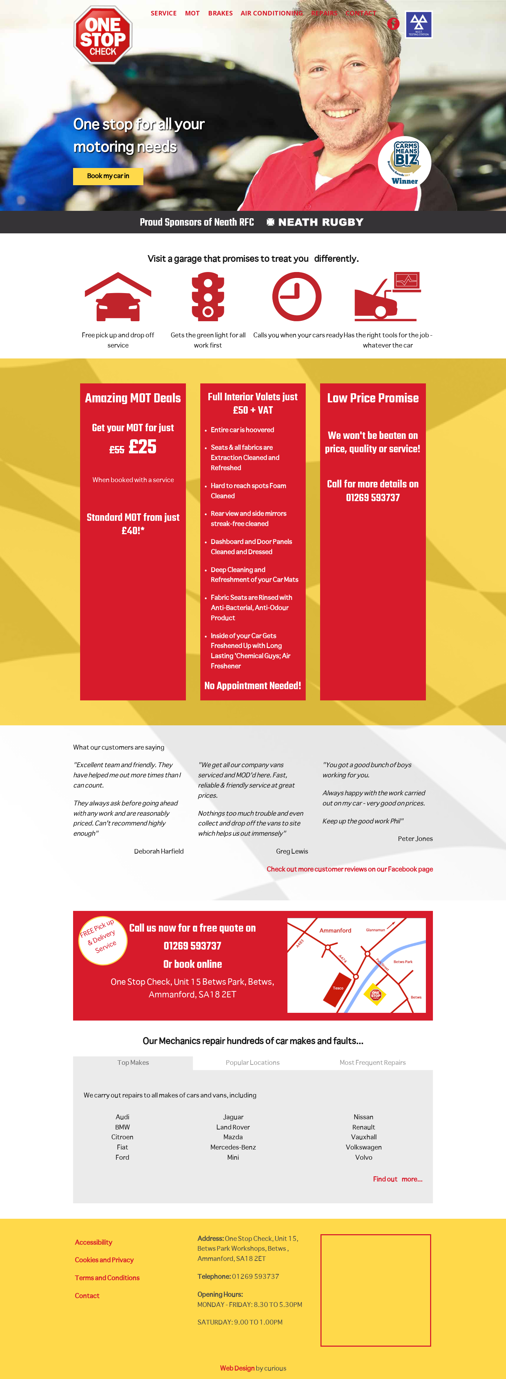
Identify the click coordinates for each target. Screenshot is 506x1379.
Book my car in (108, 176)
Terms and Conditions (107, 1278)
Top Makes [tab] (133, 1063)
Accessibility (93, 1243)
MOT (192, 13)
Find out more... (397, 1180)
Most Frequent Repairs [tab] (373, 1063)
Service (164, 13)
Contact (361, 13)
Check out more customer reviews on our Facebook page (350, 870)
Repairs (324, 13)
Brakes (220, 13)
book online (198, 964)
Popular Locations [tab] (253, 1063)
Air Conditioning (272, 13)
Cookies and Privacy (104, 1260)
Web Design (237, 1369)
